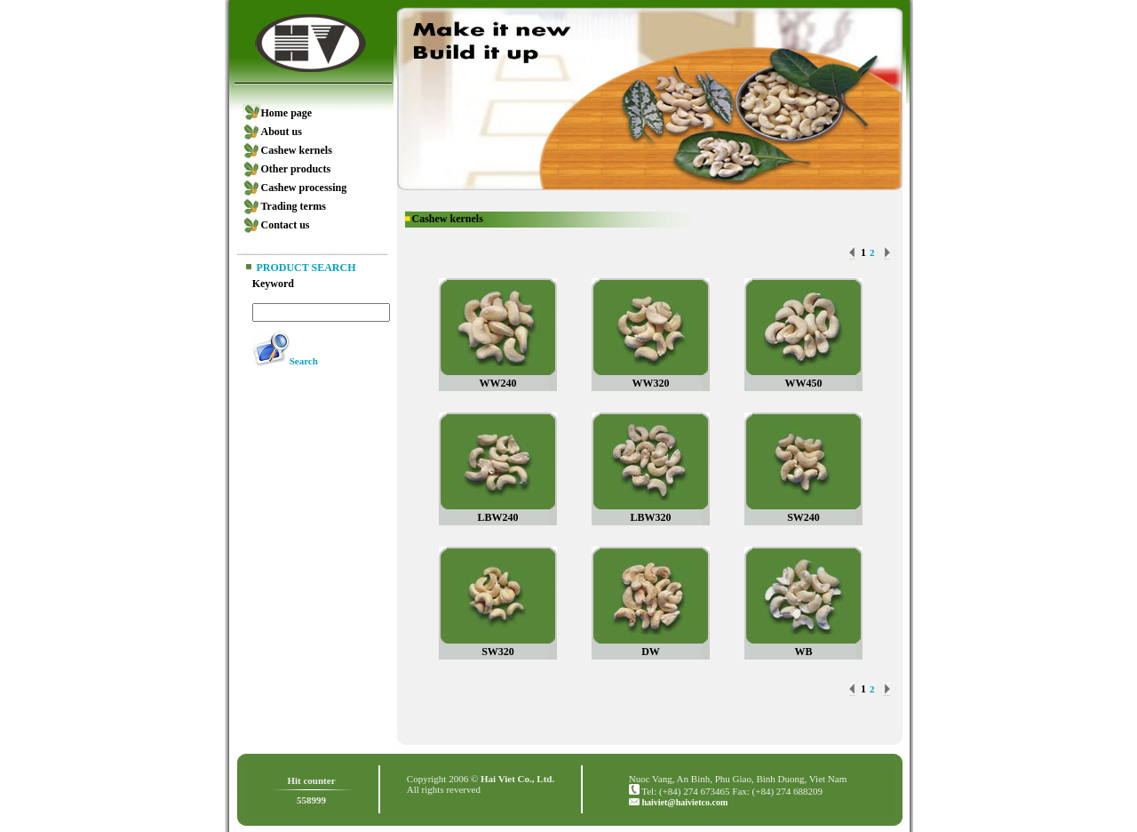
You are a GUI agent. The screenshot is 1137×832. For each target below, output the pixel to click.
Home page (287, 113)
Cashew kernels (296, 150)
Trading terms (293, 206)
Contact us (285, 225)
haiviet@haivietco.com (684, 802)
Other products (296, 169)
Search (304, 361)
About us (281, 131)
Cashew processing (304, 187)
